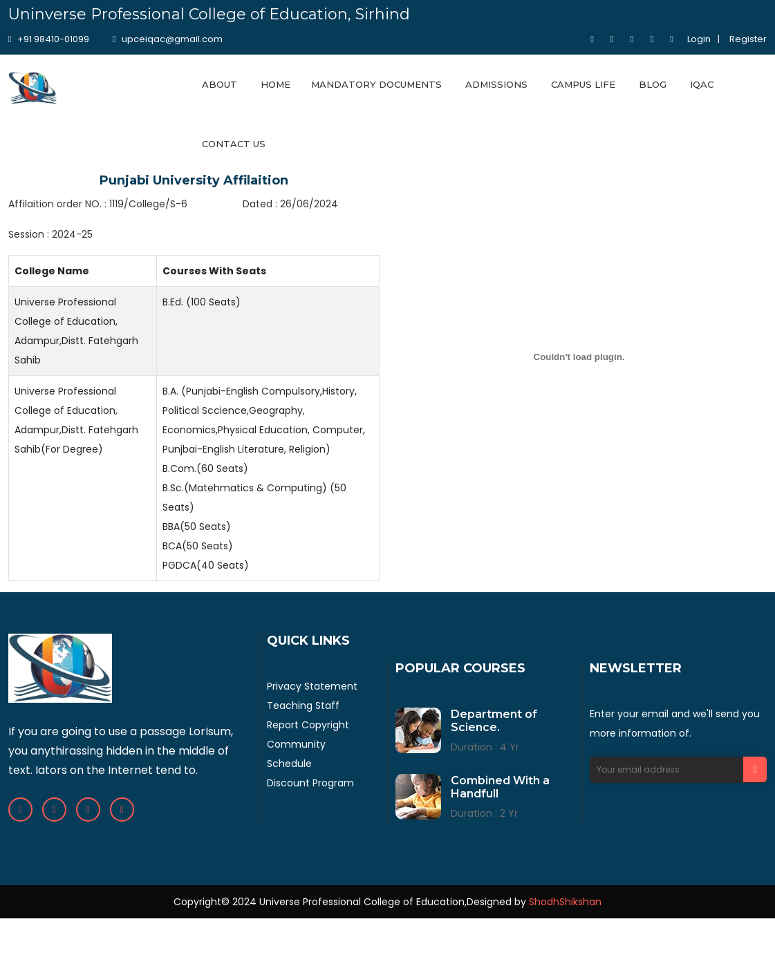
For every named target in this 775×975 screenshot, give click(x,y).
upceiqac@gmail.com (168, 39)
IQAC (701, 84)
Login (699, 39)
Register (748, 39)
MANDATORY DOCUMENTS (376, 84)
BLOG (652, 84)
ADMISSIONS (496, 84)
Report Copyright (308, 725)
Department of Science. (494, 721)
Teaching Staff (303, 705)
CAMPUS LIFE (583, 84)
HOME (275, 84)
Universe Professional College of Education (362, 902)
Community (296, 744)
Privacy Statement (312, 686)
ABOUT (219, 84)
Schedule (289, 763)
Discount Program (310, 783)
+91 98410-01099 (48, 39)
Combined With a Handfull (500, 787)
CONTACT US (233, 143)
